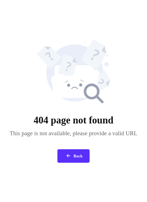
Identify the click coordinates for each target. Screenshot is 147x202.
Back (73, 156)
